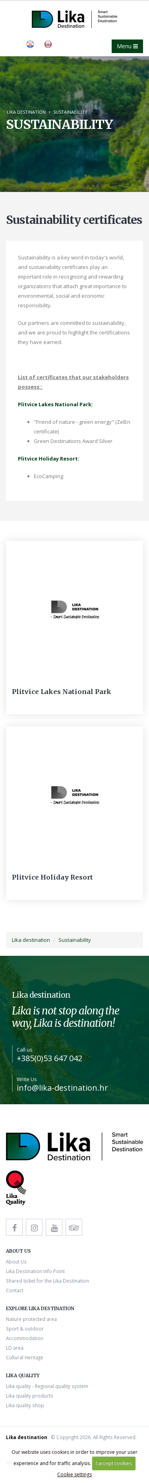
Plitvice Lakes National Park (61, 692)
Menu (127, 46)
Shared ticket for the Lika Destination (47, 1280)
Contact (14, 1290)
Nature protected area (31, 1319)
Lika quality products (29, 1395)
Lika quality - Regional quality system (47, 1386)
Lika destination (26, 112)
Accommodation (24, 1338)
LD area (14, 1348)
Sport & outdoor (25, 1328)
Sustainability (70, 112)
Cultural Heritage (24, 1357)
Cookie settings (74, 1474)
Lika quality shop (25, 1405)
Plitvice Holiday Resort (52, 877)
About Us (16, 1261)
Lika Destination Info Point (35, 1271)
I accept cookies (114, 1463)
